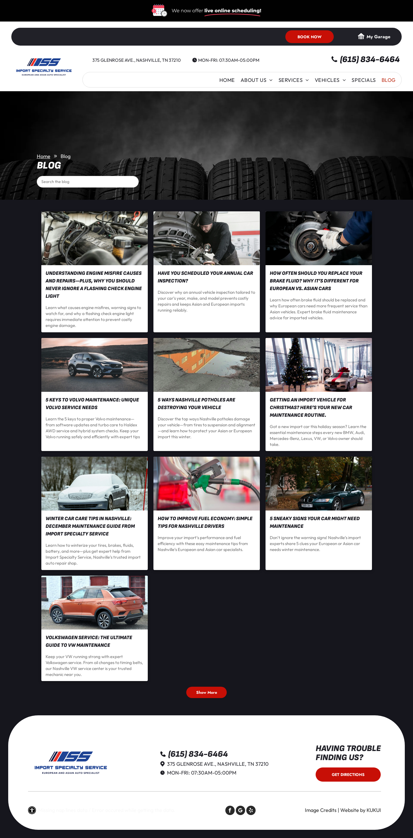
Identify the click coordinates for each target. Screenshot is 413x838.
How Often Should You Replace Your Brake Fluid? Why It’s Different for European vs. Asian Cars (316, 281)
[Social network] (240, 811)
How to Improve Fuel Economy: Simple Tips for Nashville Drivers (205, 522)
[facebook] (230, 811)
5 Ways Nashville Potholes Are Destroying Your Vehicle (196, 404)
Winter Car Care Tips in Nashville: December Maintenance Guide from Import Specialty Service (90, 526)
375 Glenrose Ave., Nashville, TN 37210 (136, 60)
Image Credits (321, 810)
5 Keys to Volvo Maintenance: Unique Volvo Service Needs (92, 404)
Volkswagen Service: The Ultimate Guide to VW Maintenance (89, 641)
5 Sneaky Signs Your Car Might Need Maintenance (315, 522)
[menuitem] (227, 80)
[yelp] (251, 811)
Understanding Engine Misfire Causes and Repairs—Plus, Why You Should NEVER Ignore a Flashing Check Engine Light (94, 284)
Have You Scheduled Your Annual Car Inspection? (205, 277)
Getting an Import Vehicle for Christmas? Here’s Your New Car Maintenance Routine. (311, 407)
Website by (352, 810)
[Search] (88, 182)
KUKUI (374, 810)
